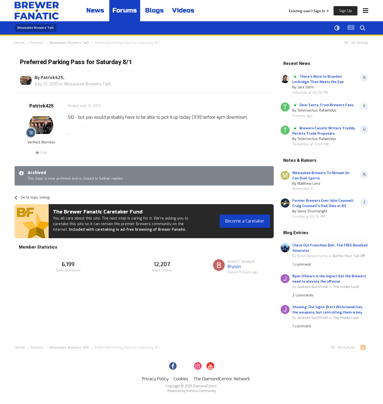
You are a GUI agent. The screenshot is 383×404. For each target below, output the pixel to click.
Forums (125, 10)
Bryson (234, 266)
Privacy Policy (155, 379)
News (95, 10)
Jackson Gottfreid (312, 287)
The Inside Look (346, 287)
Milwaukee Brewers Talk (87, 84)
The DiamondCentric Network (221, 379)
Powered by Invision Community (192, 391)
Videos (183, 10)
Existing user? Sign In (309, 11)
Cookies (181, 379)
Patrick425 (52, 77)
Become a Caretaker (244, 221)
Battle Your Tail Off (349, 256)
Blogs (154, 10)
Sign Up (345, 11)
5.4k (41, 152)
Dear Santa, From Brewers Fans (326, 105)
